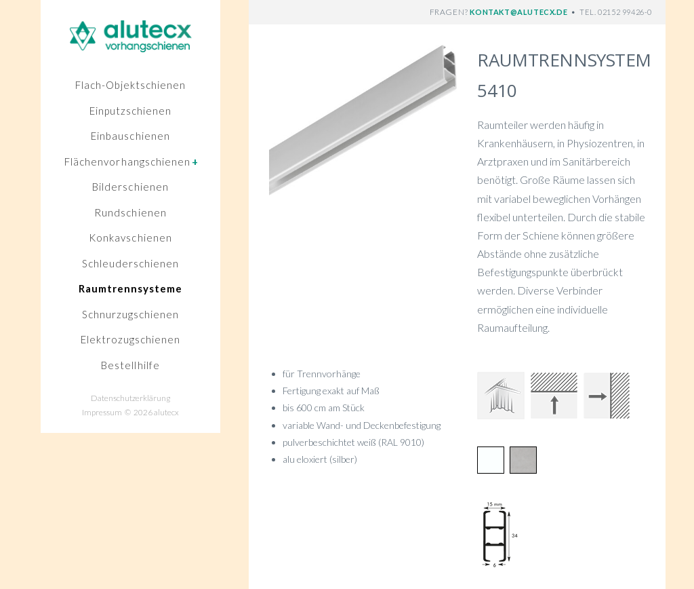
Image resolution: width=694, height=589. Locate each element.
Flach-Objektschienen (130, 85)
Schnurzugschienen (131, 314)
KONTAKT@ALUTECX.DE (519, 11)
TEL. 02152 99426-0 (615, 11)
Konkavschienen (130, 237)
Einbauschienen (130, 136)
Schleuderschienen (131, 263)
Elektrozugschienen (131, 339)
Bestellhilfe (130, 365)
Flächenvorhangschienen (131, 161)
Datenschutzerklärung (130, 398)
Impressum (102, 412)
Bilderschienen (130, 186)
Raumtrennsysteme (131, 288)
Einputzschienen (130, 110)
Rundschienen (130, 212)
